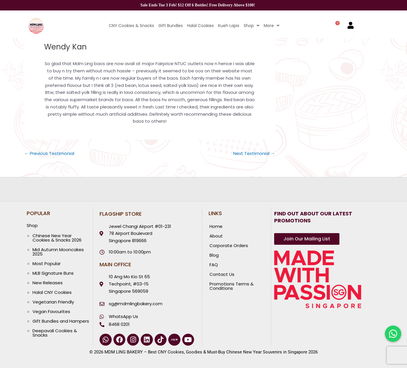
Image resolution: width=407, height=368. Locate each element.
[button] (249, 25)
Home (216, 226)
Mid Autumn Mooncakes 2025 (58, 251)
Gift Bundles (170, 25)
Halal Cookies (200, 25)
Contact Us (221, 274)
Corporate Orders (228, 245)
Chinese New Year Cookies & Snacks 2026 (57, 238)
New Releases (47, 283)
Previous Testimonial (49, 153)
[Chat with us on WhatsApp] (393, 334)
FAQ (213, 265)
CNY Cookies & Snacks (131, 25)
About (216, 236)
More (271, 25)
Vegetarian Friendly (53, 302)
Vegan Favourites (51, 311)
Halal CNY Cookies (52, 292)
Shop (251, 25)
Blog (214, 255)
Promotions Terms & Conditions (231, 286)
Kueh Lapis (228, 25)
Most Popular (46, 263)
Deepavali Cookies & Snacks (54, 333)
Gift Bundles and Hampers (60, 321)
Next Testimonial (254, 153)
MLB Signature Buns (53, 273)
